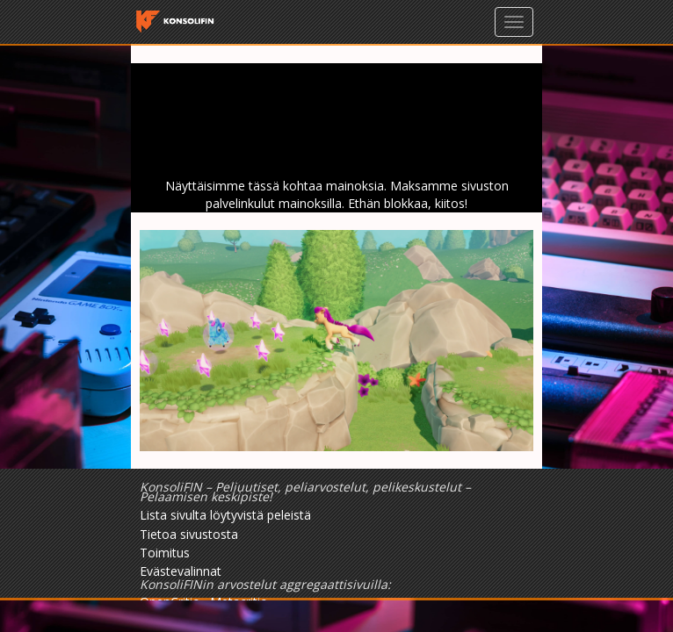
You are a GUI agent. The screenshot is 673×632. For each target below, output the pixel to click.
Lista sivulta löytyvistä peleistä (225, 514)
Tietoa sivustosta (189, 534)
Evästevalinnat (180, 571)
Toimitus (165, 552)
